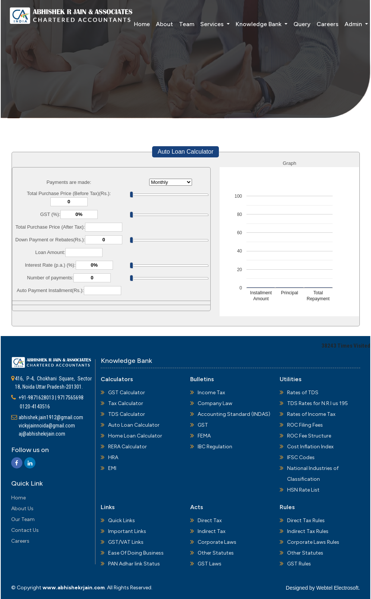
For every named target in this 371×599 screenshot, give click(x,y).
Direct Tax (210, 520)
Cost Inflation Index (310, 446)
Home (131, 23)
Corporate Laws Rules (313, 542)
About (153, 23)
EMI (112, 468)
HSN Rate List (303, 490)
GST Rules (299, 564)
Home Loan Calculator (135, 436)
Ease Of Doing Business (136, 553)
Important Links (127, 531)
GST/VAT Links (126, 542)
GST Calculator (126, 392)
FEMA (204, 436)
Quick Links (121, 520)
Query (291, 23)
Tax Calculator (125, 403)
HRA (113, 457)
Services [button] (201, 23)
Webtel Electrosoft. (338, 588)
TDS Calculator (126, 414)
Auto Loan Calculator (185, 151)
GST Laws (209, 564)
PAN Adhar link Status (134, 564)
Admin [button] (343, 23)
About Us (22, 508)
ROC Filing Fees (305, 425)
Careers (317, 23)
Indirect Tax (212, 531)
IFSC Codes (301, 457)
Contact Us (25, 530)
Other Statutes (216, 553)
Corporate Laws (217, 542)
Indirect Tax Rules (307, 531)
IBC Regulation (215, 446)
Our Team (23, 519)
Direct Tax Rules (306, 520)
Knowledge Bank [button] (248, 23)
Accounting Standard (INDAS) (234, 414)
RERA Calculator (127, 446)
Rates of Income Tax (311, 414)
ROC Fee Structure (309, 436)
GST (203, 425)
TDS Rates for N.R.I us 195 (317, 403)
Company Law (215, 403)
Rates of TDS (302, 392)
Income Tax (211, 392)
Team (175, 23)
